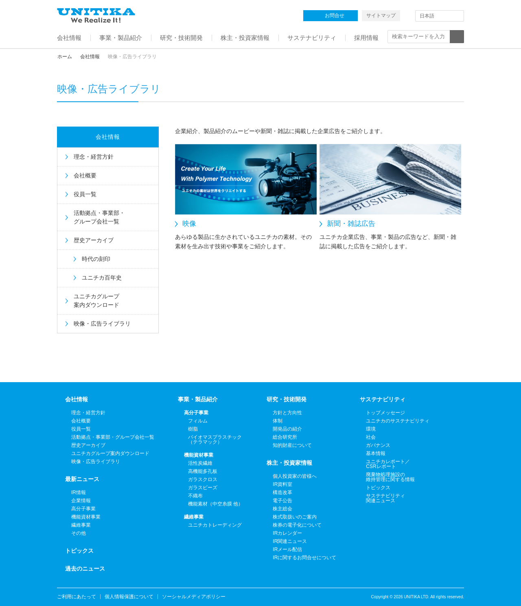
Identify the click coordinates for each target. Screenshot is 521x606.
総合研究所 (285, 437)
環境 (371, 429)
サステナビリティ (382, 399)
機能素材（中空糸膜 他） (215, 504)
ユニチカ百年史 (102, 277)
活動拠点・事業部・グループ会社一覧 (99, 217)
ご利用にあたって (76, 596)
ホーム (64, 56)
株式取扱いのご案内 (295, 517)
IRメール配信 (287, 549)
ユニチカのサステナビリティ (397, 421)
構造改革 (282, 492)
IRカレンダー (287, 533)
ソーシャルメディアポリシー (193, 596)
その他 (78, 533)
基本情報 (375, 453)
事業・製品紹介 (198, 399)
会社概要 (85, 175)
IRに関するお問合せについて (304, 557)
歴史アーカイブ (94, 240)
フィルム (198, 421)
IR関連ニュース (290, 541)
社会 (371, 437)
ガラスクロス (202, 479)
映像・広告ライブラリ (102, 323)
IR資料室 (282, 484)
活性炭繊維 (200, 463)
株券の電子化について (297, 525)
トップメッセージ (385, 413)
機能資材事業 (86, 517)
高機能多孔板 (202, 471)
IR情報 (78, 492)
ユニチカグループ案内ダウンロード (96, 300)
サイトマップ (381, 15)
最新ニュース (82, 479)
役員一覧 (85, 194)
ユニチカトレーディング (215, 525)
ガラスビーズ (202, 487)
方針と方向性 (287, 413)
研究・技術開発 (286, 399)
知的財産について (292, 445)
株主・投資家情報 (289, 462)
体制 (277, 421)
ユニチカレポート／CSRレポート (388, 464)
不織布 (195, 496)
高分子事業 (83, 509)
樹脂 (193, 429)
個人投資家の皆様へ (295, 476)
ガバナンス (378, 445)
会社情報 (90, 56)
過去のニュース (85, 568)
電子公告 (282, 500)
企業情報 (81, 500)
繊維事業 (81, 525)
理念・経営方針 (94, 156)
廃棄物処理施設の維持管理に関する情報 (390, 477)
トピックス (79, 550)
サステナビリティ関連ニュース (385, 498)
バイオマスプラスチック (215, 439)
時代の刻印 (96, 259)
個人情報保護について (129, 596)
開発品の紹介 (287, 429)
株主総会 (282, 509)
